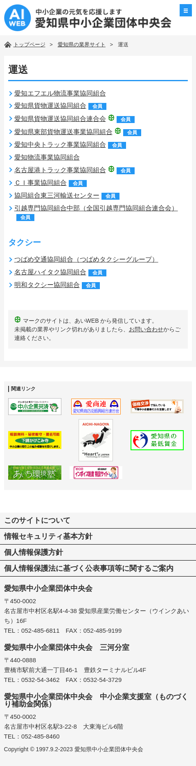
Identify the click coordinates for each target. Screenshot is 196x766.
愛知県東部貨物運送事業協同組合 (63, 131)
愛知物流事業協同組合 (47, 157)
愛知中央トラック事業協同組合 (60, 144)
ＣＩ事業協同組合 (40, 182)
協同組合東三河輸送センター (56, 195)
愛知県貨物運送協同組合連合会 (60, 118)
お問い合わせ (146, 329)
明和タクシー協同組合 (47, 284)
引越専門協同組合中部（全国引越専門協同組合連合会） (96, 208)
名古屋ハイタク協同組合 (50, 272)
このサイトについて (37, 520)
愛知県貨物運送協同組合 (50, 105)
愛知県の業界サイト (82, 44)
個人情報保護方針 (33, 552)
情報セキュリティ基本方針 (48, 536)
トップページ (29, 44)
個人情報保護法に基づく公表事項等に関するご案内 (88, 568)
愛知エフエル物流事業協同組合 (60, 93)
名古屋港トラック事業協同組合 (60, 169)
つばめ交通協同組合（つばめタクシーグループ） (86, 259)
